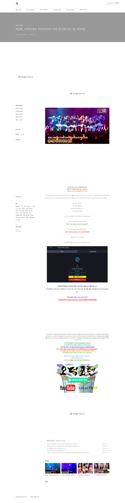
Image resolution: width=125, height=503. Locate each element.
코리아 (30, 211)
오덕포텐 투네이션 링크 (21, 497)
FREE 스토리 (83, 10)
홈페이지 (18, 206)
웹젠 (27, 208)
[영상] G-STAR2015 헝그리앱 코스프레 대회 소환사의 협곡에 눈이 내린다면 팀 (67, 452)
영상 (20, 211)
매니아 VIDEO (30, 10)
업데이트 (23, 217)
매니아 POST (70, 10)
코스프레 (18, 217)
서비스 (17, 213)
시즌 (22, 206)
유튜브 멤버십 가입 (34, 497)
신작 (25, 206)
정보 (28, 206)
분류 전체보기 (19, 105)
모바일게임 (31, 217)
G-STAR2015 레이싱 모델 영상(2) (56, 448)
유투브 (25, 237)
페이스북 (17, 237)
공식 (30, 213)
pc (31, 206)
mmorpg (18, 220)
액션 (24, 213)
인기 (17, 208)
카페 (24, 215)
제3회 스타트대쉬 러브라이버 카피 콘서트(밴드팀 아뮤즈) (61, 444)
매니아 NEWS (43, 10)
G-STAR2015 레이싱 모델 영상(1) (56, 450)
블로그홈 (18, 10)
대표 (23, 211)
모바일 (31, 215)
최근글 (17, 134)
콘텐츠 (26, 211)
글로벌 (27, 215)
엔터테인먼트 (19, 215)
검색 (104, 3)
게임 (27, 217)
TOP (108, 497)
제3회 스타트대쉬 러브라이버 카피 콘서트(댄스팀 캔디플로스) (62, 446)
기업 (34, 206)
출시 (17, 211)
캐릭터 (30, 208)
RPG (20, 208)
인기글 (22, 134)
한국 (21, 213)
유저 (27, 213)
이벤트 (23, 208)
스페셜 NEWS (57, 10)
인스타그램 (21, 237)
